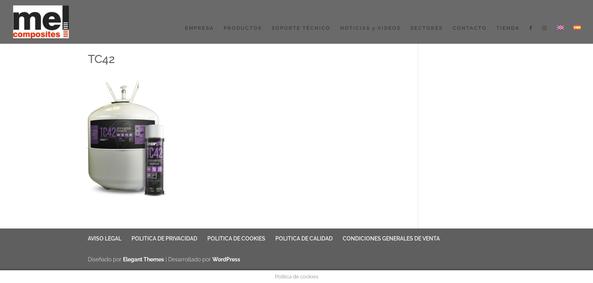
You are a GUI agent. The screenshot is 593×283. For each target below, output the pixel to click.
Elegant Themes (143, 259)
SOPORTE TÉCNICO (301, 28)
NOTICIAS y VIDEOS (370, 28)
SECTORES (426, 28)
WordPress (226, 259)
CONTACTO (470, 28)
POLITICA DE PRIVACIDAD (164, 238)
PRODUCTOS (243, 28)
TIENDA (508, 28)
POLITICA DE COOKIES (236, 238)
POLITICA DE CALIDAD (304, 238)
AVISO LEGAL (104, 238)
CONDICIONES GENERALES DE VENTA (391, 238)
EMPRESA (199, 28)
